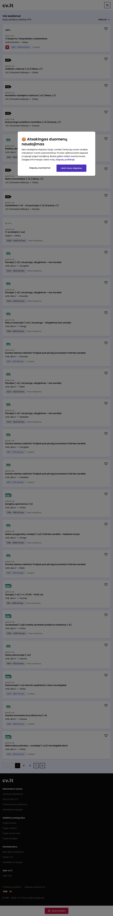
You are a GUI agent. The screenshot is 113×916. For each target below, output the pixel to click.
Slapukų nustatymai (39, 167)
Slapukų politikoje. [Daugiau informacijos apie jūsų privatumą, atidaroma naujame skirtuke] (65, 159)
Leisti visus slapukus (71, 168)
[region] (56, 154)
